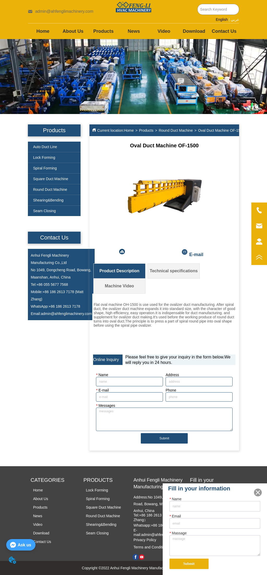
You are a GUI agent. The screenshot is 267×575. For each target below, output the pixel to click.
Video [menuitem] (163, 31)
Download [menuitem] (194, 31)
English (222, 19)
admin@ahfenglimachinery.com (66, 314)
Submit (164, 438)
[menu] (133, 31)
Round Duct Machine (176, 130)
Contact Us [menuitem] (224, 31)
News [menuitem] (134, 31)
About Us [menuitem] (73, 31)
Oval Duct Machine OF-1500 (221, 130)
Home (129, 130)
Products (146, 130)
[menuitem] (103, 31)
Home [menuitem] (43, 31)
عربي (235, 20)
